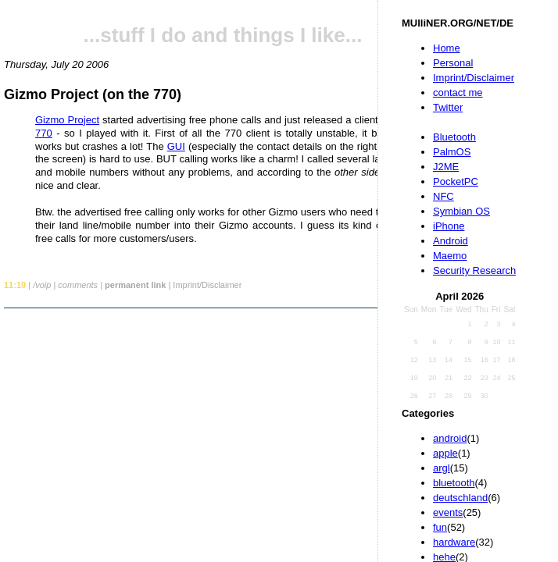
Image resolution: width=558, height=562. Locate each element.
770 (43, 133)
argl (441, 468)
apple (445, 453)
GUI (176, 146)
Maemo (450, 255)
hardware (454, 542)
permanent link (135, 285)
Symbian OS (461, 211)
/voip (42, 285)
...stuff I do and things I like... (223, 35)
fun (440, 527)
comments (78, 285)
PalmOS (451, 152)
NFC (443, 196)
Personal (453, 63)
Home (446, 48)
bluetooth (454, 483)
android (450, 438)
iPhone (448, 226)
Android (450, 241)
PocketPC (455, 181)
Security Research (474, 270)
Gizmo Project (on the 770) (92, 94)
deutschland (460, 497)
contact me (458, 92)
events (448, 512)
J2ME (446, 167)
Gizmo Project (67, 120)
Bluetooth (454, 137)
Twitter (448, 107)
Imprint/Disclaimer (473, 78)
